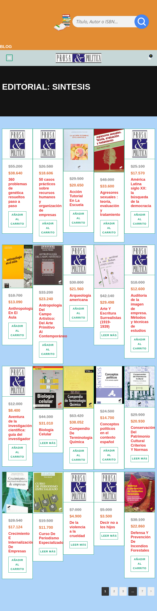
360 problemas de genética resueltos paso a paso (17, 193)
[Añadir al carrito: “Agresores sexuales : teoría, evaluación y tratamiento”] (109, 229)
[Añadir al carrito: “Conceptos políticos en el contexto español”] (109, 456)
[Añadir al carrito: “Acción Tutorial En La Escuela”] (78, 219)
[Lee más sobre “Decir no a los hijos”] (109, 537)
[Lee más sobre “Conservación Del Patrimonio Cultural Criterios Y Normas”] (140, 459)
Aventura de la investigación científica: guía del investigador (20, 429)
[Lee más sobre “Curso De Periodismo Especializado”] (48, 552)
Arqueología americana (80, 298)
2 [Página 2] (114, 592)
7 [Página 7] (142, 592)
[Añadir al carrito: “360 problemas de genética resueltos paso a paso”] (17, 220)
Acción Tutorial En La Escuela (76, 199)
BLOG (6, 46)
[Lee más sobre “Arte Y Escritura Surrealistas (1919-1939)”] (109, 336)
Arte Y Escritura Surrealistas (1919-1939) (110, 319)
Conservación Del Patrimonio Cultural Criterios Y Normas (143, 440)
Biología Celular (46, 433)
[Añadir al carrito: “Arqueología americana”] (78, 314)
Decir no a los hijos (109, 526)
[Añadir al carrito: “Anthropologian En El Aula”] (17, 332)
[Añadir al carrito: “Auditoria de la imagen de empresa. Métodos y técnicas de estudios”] (140, 345)
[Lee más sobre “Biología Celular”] (48, 444)
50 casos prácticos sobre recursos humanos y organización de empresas (50, 198)
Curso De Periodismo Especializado (51, 539)
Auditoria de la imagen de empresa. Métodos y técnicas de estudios (139, 314)
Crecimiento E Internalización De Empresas (21, 543)
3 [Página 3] (123, 592)
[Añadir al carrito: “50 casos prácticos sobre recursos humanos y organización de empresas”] (48, 229)
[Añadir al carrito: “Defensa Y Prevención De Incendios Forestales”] (140, 565)
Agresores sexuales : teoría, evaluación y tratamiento (110, 205)
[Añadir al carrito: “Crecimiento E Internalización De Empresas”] (17, 566)
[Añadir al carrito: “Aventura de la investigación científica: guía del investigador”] (17, 453)
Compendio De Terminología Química (81, 436)
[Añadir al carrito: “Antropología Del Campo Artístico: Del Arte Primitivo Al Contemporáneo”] (48, 351)
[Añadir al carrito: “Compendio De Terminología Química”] (78, 456)
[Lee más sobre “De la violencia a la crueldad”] (78, 545)
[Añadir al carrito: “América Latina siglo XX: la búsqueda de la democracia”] (140, 220)
